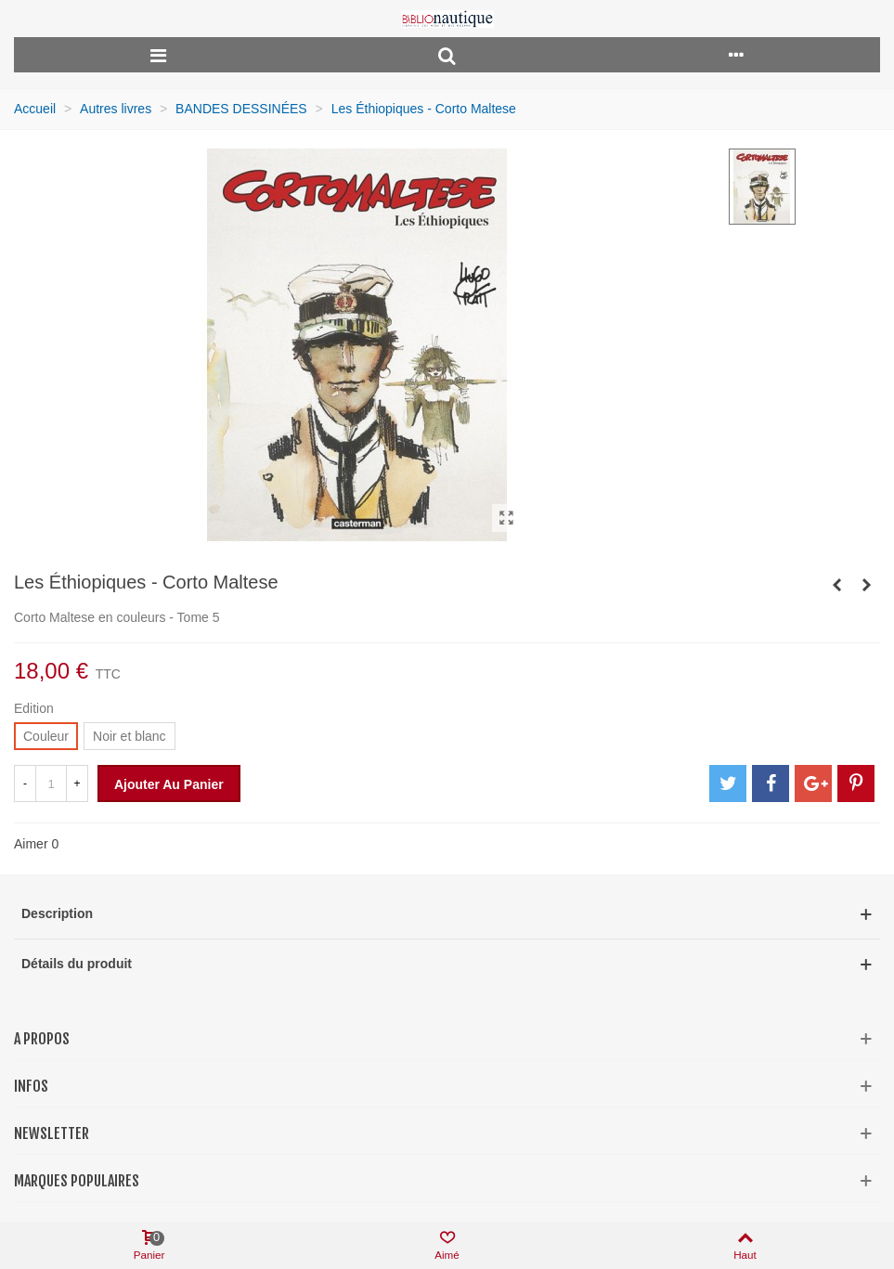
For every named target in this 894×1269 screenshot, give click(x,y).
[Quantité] (51, 783)
